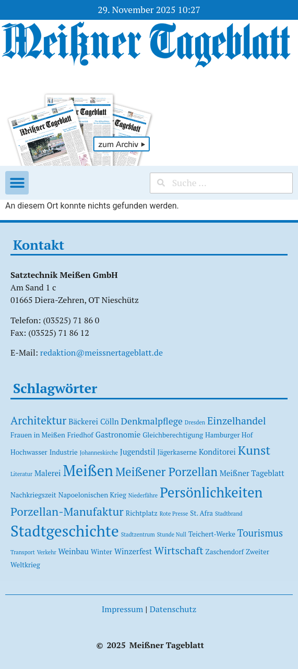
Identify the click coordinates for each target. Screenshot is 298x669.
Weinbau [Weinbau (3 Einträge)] (73, 551)
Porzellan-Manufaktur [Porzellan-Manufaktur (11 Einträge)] (67, 511)
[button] (17, 182)
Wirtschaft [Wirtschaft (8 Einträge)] (178, 550)
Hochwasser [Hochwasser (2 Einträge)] (28, 452)
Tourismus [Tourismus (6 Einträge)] (260, 533)
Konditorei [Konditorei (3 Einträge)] (217, 451)
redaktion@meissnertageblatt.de (101, 352)
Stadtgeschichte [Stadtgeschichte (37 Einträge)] (64, 531)
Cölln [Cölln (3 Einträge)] (109, 421)
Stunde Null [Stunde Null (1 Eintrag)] (171, 534)
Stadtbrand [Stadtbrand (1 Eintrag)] (228, 513)
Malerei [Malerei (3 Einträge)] (47, 473)
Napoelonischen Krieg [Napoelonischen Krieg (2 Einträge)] (92, 495)
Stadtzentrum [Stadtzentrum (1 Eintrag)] (138, 534)
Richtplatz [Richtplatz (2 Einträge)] (142, 513)
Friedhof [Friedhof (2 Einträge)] (80, 435)
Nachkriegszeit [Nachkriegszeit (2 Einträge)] (33, 495)
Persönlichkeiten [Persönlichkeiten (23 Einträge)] (211, 492)
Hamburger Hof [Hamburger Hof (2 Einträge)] (229, 435)
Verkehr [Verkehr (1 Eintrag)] (46, 552)
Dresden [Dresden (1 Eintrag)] (195, 422)
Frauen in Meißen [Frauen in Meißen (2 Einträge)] (37, 435)
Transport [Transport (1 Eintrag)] (22, 552)
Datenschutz (173, 609)
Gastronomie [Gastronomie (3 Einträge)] (118, 434)
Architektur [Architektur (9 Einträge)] (38, 420)
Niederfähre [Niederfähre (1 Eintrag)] (143, 495)
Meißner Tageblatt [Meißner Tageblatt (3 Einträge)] (252, 473)
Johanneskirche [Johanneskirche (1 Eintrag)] (99, 452)
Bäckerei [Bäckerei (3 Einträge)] (83, 421)
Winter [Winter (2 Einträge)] (101, 551)
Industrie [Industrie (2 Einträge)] (64, 452)
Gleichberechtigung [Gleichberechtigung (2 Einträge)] (172, 435)
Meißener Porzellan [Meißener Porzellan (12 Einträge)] (166, 471)
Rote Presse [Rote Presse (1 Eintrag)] (174, 513)
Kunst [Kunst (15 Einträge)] (254, 450)
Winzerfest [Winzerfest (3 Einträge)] (133, 551)
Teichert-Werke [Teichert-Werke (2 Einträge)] (211, 534)
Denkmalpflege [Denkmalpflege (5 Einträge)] (152, 421)
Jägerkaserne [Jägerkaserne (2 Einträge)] (177, 452)
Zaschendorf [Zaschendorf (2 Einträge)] (225, 551)
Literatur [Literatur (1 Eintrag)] (21, 474)
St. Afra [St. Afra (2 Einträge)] (201, 513)
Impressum (123, 609)
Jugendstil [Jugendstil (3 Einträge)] (138, 451)
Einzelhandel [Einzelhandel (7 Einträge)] (236, 421)
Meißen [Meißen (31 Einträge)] (88, 470)
